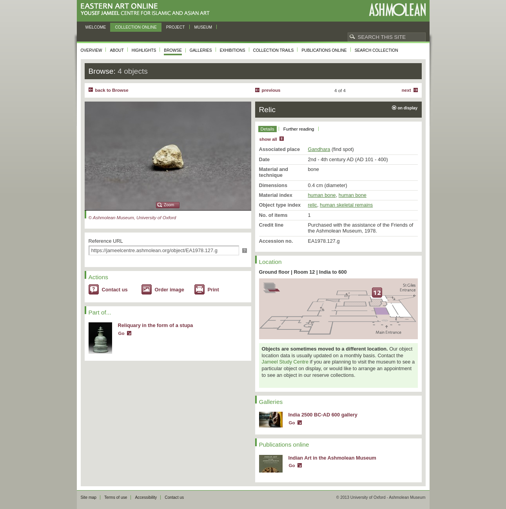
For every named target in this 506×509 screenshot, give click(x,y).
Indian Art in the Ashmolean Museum (332, 458)
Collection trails (273, 50)
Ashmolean (397, 9)
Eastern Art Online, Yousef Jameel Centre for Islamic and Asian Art (147, 9)
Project (175, 27)
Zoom (169, 205)
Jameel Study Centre (285, 362)
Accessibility (146, 497)
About (116, 50)
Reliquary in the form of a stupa (155, 325)
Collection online (135, 27)
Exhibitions (232, 50)
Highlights (144, 50)
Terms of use (115, 497)
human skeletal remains (346, 205)
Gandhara (319, 149)
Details (267, 129)
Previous (271, 90)
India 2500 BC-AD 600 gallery (322, 415)
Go (121, 333)
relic (312, 205)
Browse (173, 50)
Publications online (323, 50)
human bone (322, 195)
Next (406, 90)
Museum (203, 27)
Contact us (115, 290)
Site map (88, 497)
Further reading (298, 129)
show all (268, 139)
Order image (169, 290)
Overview (91, 50)
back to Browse (112, 90)
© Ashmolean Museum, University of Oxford (132, 217)
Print (213, 290)
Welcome (95, 27)
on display (408, 108)
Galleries (201, 50)
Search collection (376, 50)
